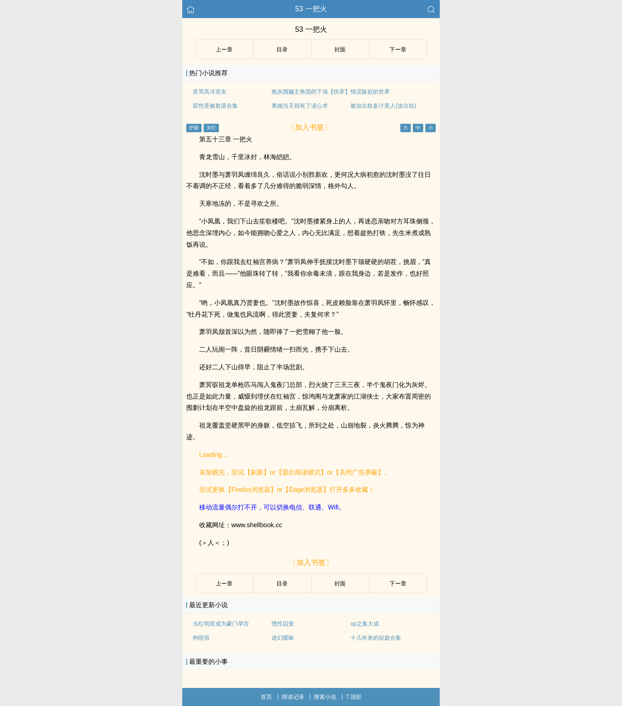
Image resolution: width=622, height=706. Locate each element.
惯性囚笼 (283, 623)
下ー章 (397, 49)
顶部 (353, 697)
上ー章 (224, 49)
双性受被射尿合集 (215, 105)
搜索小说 (325, 697)
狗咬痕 (201, 637)
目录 (282, 49)
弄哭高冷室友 (210, 91)
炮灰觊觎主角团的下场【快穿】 (311, 91)
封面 (340, 49)
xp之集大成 (364, 623)
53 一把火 (311, 9)
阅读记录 (293, 697)
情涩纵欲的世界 (370, 91)
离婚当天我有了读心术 (300, 105)
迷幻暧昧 (283, 637)
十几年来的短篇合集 (375, 637)
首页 (266, 697)
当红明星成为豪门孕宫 (221, 623)
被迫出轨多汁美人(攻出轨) (383, 105)
